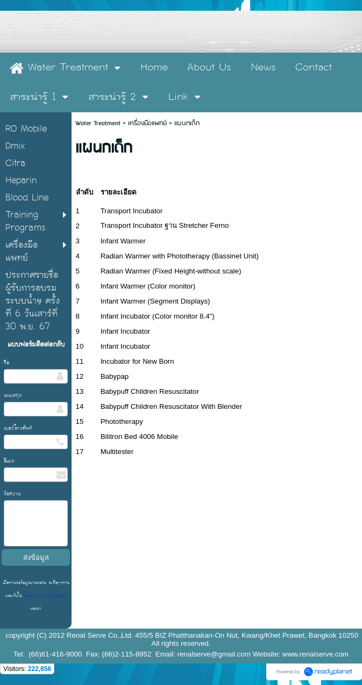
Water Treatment (99, 123)
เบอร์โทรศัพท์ (18, 428)
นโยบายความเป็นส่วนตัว (44, 596)
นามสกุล (13, 395)
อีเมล (9, 461)
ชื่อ (6, 362)
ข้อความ (12, 494)
